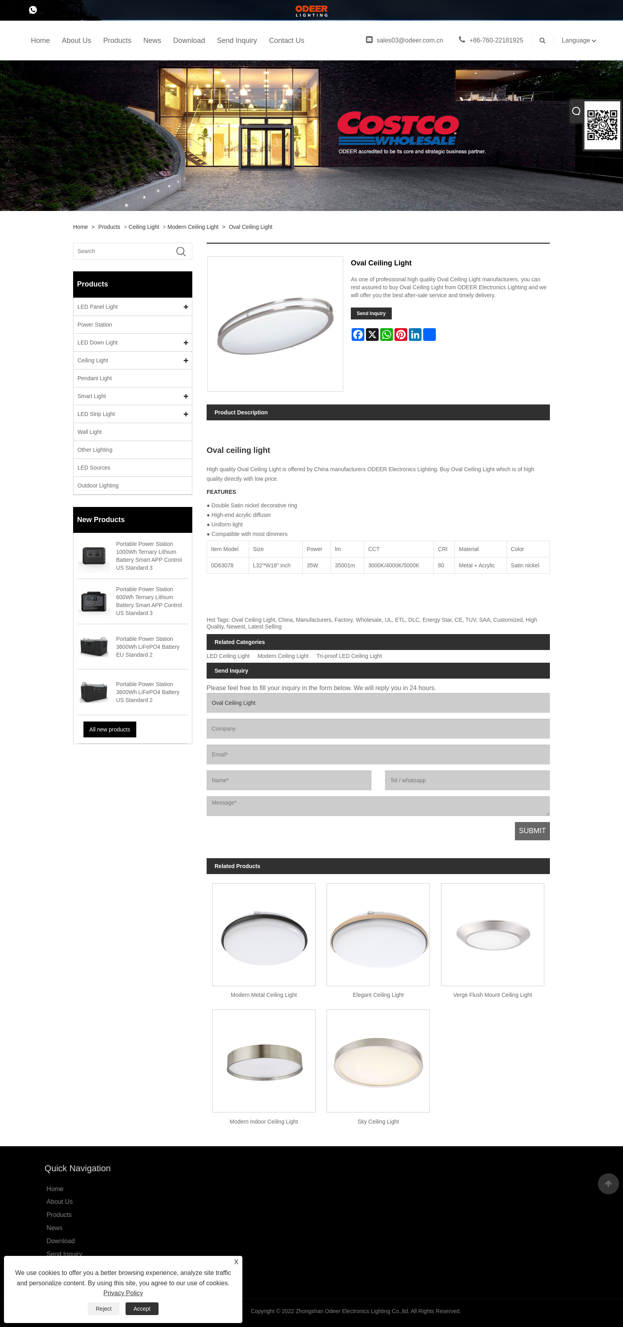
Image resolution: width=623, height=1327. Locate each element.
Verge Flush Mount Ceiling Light (492, 995)
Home (40, 40)
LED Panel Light (97, 307)
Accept (142, 1309)
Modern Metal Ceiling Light (264, 995)
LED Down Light (97, 342)
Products (117, 40)
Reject (104, 1309)
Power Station (94, 324)
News (152, 40)
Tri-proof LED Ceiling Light (349, 656)
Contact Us (286, 40)
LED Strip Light (96, 414)
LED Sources (93, 467)
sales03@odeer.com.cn (404, 40)
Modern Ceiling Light (193, 227)
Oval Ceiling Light (251, 227)
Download (189, 40)
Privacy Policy (123, 1293)
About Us (76, 40)
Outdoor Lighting (98, 485)
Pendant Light (94, 378)
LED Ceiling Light (228, 656)
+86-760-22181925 (491, 40)
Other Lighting (94, 450)
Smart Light (91, 396)
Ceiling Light (144, 227)
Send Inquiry (237, 40)
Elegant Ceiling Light (378, 995)
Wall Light (89, 432)
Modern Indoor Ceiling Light (264, 1121)
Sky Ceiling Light (378, 1121)
